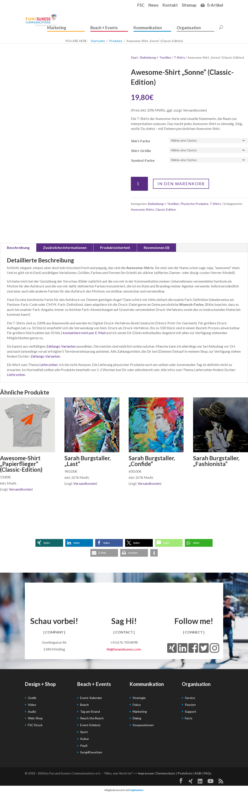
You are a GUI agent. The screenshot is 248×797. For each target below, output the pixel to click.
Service (190, 698)
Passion (190, 705)
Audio (32, 711)
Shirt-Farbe (140, 141)
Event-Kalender (91, 698)
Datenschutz (165, 773)
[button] (49, 543)
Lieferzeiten (48, 364)
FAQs (207, 773)
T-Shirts (179, 57)
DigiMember (137, 790)
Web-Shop (35, 718)
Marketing (56, 27)
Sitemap (189, 5)
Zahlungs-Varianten (61, 346)
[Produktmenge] (139, 184)
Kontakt (170, 5)
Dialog (137, 718)
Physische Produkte (194, 204)
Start (134, 57)
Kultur (84, 739)
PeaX (83, 745)
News (153, 5)
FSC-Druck (35, 725)
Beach (84, 705)
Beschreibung (18, 247)
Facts (188, 718)
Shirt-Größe (141, 150)
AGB (197, 773)
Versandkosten (20, 489)
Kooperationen (143, 725)
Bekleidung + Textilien (155, 57)
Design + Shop (40, 684)
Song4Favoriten (91, 752)
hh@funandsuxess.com (124, 649)
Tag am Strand (90, 711)
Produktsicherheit (115, 247)
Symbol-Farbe (143, 160)
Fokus (137, 705)
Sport (84, 732)
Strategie (139, 698)
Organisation (189, 27)
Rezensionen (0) (156, 247)
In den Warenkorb (181, 183)
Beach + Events (104, 27)
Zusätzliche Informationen (65, 247)
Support (190, 711)
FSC (140, 5)
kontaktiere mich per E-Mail (84, 333)
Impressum (146, 773)
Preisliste (185, 773)
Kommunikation (148, 27)
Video (32, 705)
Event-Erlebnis (90, 725)
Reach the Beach (92, 718)
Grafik (32, 698)
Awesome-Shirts (142, 209)
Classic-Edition (165, 209)
